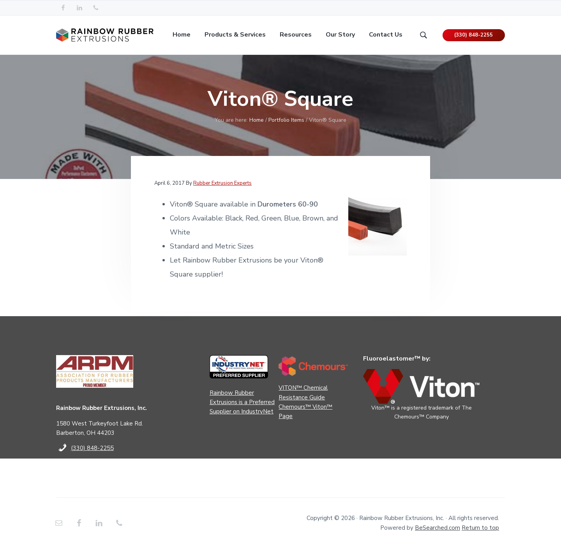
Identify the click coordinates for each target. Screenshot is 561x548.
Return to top (480, 528)
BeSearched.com (437, 528)
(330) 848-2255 (473, 35)
